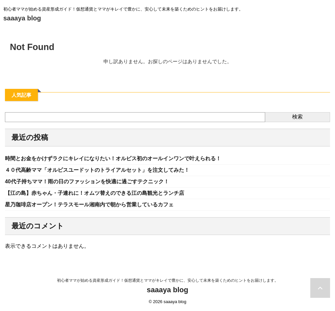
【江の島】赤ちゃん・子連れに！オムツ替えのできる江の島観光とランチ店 (83, 193)
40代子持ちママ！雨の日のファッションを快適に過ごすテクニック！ (77, 181)
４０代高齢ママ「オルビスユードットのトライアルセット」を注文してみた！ (85, 170)
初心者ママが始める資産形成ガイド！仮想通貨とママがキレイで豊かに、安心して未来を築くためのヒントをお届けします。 (167, 280)
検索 (297, 116)
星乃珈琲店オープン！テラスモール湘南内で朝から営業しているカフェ (79, 204)
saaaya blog (22, 18)
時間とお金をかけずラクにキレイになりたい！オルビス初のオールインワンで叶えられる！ (99, 158)
